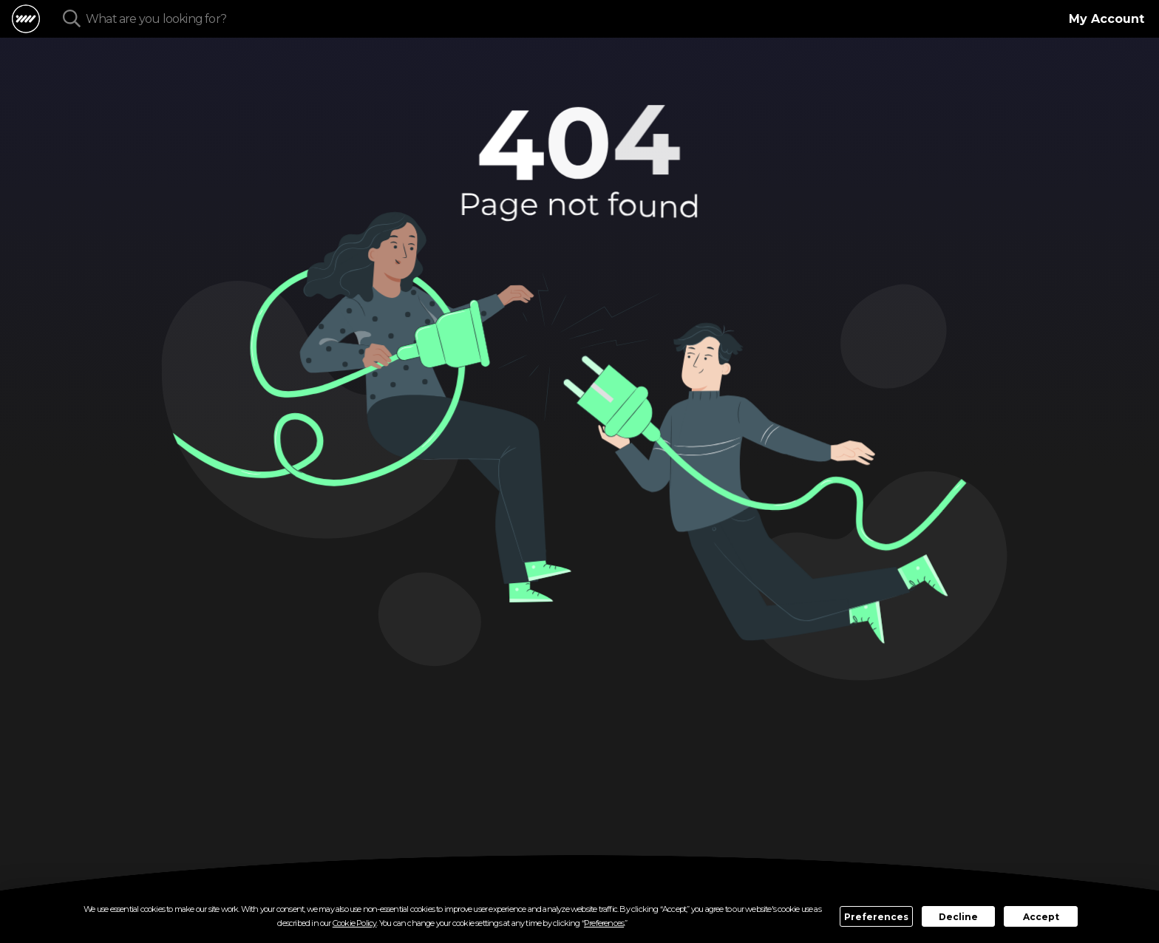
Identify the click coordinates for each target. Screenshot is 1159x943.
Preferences (876, 916)
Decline (958, 916)
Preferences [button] (604, 923)
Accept (1041, 916)
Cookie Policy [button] (355, 923)
